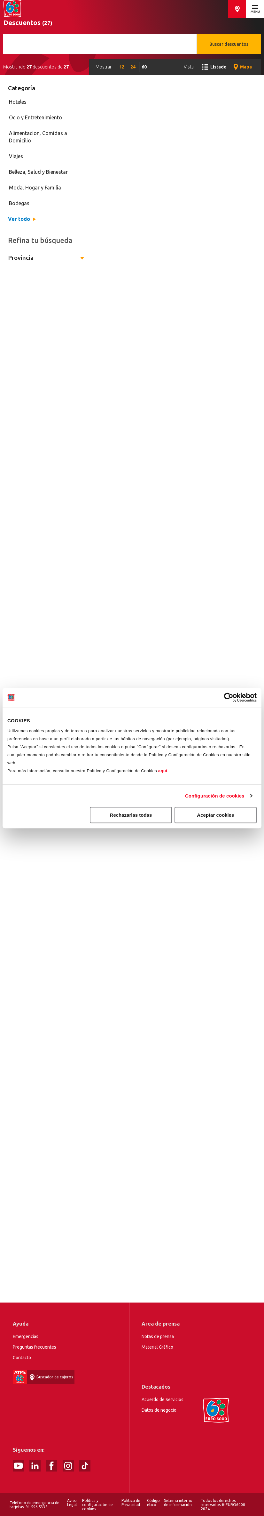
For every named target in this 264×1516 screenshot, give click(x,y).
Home (12, 9)
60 (144, 66)
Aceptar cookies (215, 815)
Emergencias (25, 1336)
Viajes (16, 156)
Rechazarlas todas (131, 815)
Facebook (51, 1466)
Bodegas (19, 203)
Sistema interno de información (178, 1502)
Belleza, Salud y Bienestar (38, 172)
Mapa (246, 66)
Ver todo (19, 219)
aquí (162, 770)
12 (121, 66)
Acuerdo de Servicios (162, 1399)
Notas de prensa (158, 1336)
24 (133, 66)
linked (35, 1466)
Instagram (68, 1466)
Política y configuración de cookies (97, 1504)
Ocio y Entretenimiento (35, 117)
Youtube (18, 1466)
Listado (218, 66)
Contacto (22, 1357)
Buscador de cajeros (237, 9)
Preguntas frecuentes (34, 1347)
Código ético (153, 1502)
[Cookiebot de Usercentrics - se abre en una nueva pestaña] (229, 697)
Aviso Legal (72, 1502)
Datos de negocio (159, 1410)
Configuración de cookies (215, 795)
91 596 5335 (37, 1507)
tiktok (84, 1466)
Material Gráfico (157, 1347)
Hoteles (18, 102)
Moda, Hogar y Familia (35, 187)
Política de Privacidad (130, 1502)
